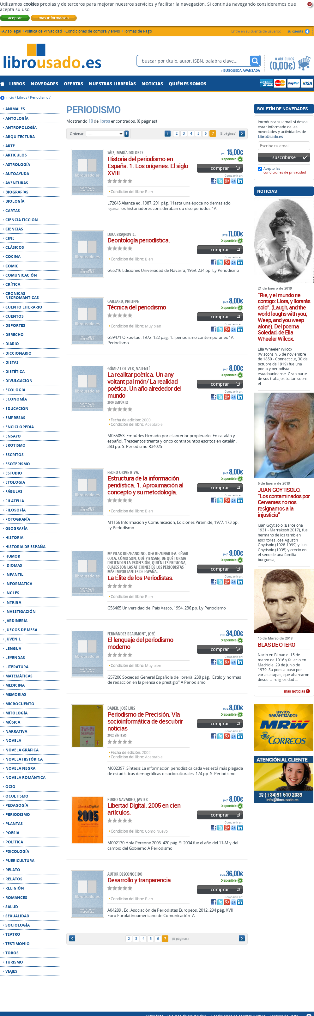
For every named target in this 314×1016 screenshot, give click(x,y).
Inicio (9, 97)
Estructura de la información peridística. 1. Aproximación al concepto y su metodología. (145, 485)
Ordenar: (77, 133)
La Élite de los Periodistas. (140, 577)
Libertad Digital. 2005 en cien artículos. (143, 809)
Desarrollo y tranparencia (139, 880)
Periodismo (39, 97)
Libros (22, 97)
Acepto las (284, 170)
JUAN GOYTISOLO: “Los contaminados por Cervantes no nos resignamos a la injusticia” (284, 502)
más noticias (294, 691)
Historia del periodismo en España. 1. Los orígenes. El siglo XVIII (147, 166)
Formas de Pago (138, 30)
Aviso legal (11, 30)
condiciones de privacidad (284, 172)
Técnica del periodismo (136, 307)
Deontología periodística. (138, 240)
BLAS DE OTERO (276, 645)
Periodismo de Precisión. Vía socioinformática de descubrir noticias (145, 721)
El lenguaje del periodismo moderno (140, 643)
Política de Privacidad (43, 30)
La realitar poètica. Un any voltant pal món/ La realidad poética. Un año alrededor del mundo (144, 385)
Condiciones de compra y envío (92, 30)
